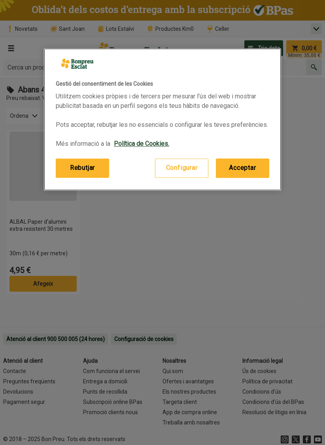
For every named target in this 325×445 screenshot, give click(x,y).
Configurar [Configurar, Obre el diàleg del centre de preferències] (182, 168)
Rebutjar (82, 168)
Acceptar (242, 168)
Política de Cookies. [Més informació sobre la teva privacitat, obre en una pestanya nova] (141, 144)
